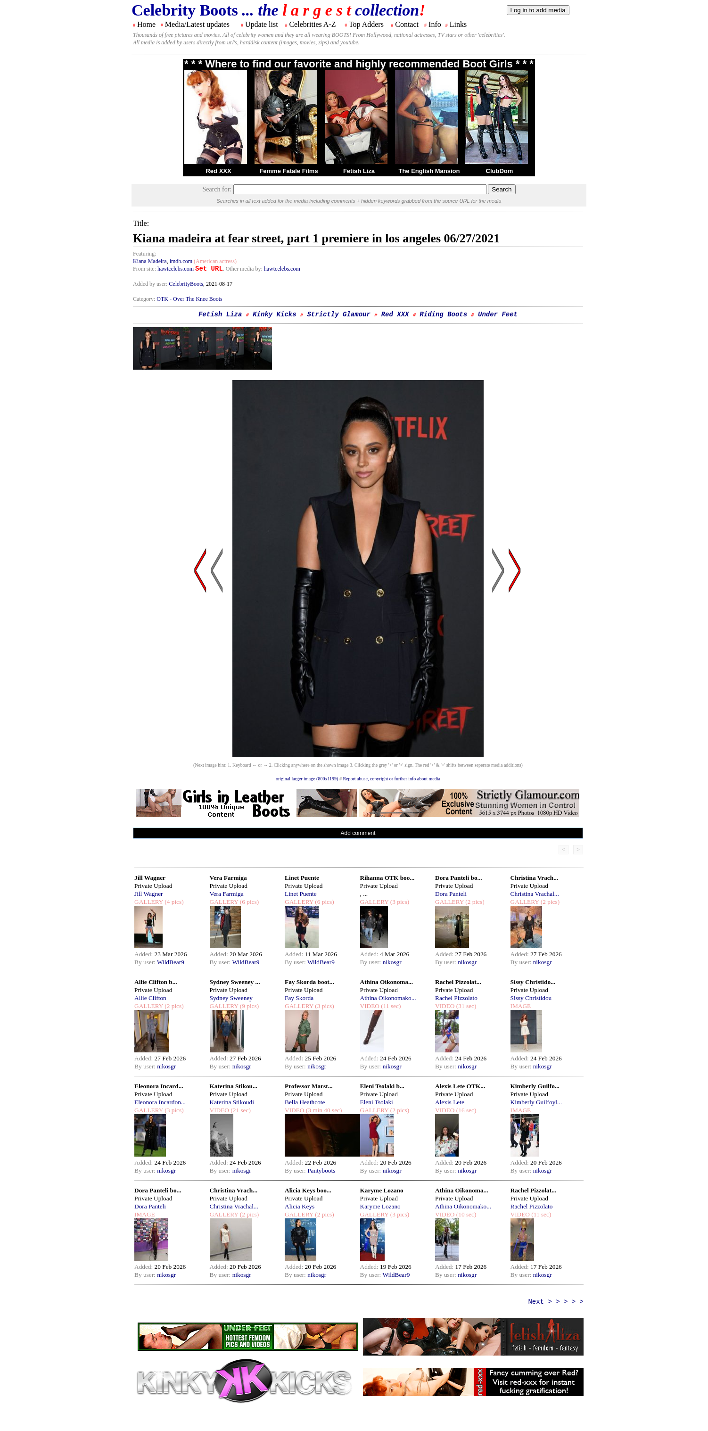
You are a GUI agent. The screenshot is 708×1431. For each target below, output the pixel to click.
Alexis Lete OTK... (460, 1086)
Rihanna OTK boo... (387, 877)
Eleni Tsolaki (376, 1102)
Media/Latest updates (197, 24)
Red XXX (218, 170)
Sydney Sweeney (231, 997)
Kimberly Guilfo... (535, 1086)
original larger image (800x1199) (307, 778)
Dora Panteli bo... (458, 877)
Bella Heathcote (305, 1102)
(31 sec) (465, 1005)
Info (434, 24)
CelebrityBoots (186, 284)
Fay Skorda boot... (309, 981)
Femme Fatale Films (288, 170)
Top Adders (366, 24)
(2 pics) (474, 901)
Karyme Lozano (381, 1190)
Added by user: (151, 284)
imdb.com (181, 261)
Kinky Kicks (274, 314)
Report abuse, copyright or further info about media (391, 778)
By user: (145, 962)
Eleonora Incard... (158, 1086)
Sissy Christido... (533, 981)
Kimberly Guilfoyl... (536, 1102)
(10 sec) (465, 1214)
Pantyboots (321, 1170)
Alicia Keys (299, 1206)
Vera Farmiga (228, 877)
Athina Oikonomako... (388, 997)
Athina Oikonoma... (386, 981)
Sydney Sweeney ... (235, 981)
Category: (144, 299)
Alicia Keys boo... (308, 1190)
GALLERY (148, 901)
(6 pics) (248, 901)
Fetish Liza (359, 170)
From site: (144, 268)
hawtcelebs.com (175, 268)
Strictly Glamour (338, 314)
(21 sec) (240, 1110)
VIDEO (369, 1005)
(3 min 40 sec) (323, 1110)
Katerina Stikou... (233, 1086)
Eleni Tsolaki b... (382, 1086)
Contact (407, 24)
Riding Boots (443, 314)
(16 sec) (465, 1110)
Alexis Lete (449, 1102)
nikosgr (392, 962)
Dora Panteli (451, 893)
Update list (261, 24)
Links (458, 24)
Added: (144, 954)
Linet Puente (302, 877)
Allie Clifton (150, 997)
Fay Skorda (299, 997)
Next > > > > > (556, 1302)
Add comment (357, 833)
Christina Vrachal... (534, 893)
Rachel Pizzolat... (458, 981)
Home (146, 24)
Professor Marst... (309, 1086)
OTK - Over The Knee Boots (189, 299)
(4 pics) (173, 901)
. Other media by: (243, 268)
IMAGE (520, 1005)
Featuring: (144, 253)
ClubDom (499, 170)
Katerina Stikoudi (232, 1102)
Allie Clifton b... (155, 981)
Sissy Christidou (531, 997)
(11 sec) (390, 1005)
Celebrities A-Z (312, 24)
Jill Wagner (149, 877)
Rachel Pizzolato (456, 997)
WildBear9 (170, 962)
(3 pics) (398, 901)
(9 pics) (248, 1005)
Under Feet (498, 314)
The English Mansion (429, 170)
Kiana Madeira (150, 261)
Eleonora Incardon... (160, 1102)
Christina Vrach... (534, 877)
